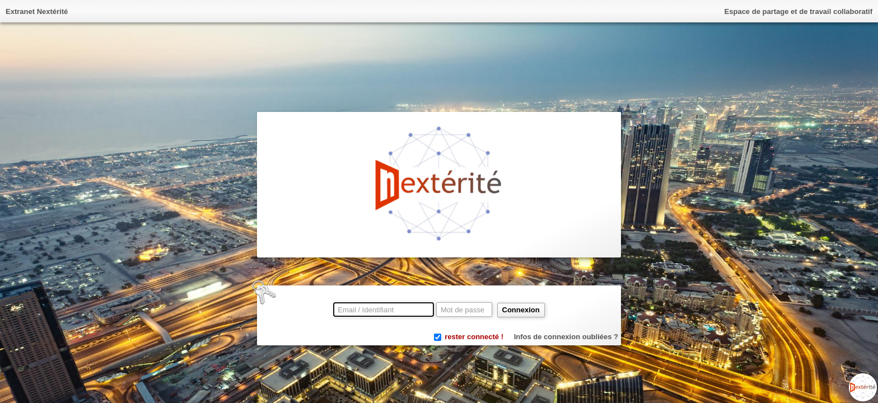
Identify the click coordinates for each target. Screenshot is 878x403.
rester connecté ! (474, 336)
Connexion (521, 310)
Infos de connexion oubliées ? (566, 336)
